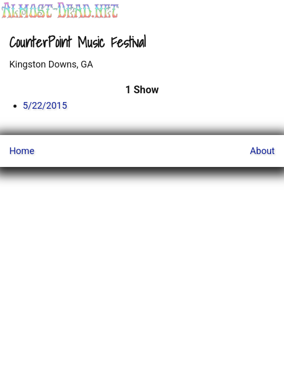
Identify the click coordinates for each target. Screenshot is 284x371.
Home (21, 150)
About (262, 150)
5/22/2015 (45, 105)
